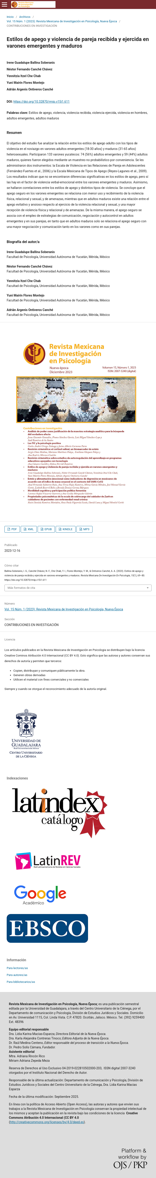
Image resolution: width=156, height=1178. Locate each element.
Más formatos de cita (21, 587)
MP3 (86, 529)
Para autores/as (17, 975)
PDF (14, 529)
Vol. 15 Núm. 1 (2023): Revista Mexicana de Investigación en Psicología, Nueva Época (62, 21)
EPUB (48, 529)
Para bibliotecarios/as (21, 982)
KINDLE (67, 529)
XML (30, 529)
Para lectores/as (17, 968)
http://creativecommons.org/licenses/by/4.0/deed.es (47, 1122)
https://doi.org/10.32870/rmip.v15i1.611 (41, 101)
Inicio (10, 16)
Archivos (24, 16)
